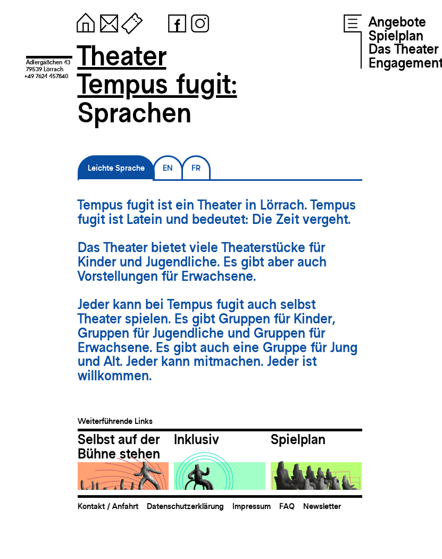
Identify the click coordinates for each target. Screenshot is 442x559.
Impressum (251, 506)
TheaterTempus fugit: (157, 70)
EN (168, 168)
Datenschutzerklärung (185, 506)
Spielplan (396, 35)
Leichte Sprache (116, 168)
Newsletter (322, 506)
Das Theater (403, 48)
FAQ (287, 506)
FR (196, 168)
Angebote (397, 21)
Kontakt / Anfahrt (108, 506)
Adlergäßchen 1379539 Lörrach (48, 66)
